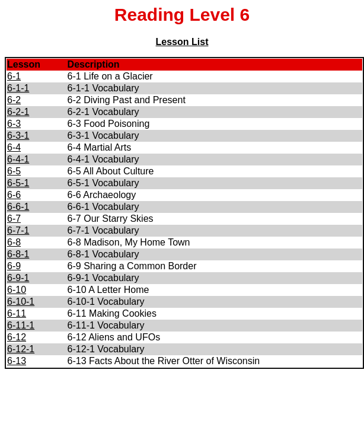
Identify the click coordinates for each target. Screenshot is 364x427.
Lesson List (182, 42)
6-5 (14, 171)
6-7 (14, 219)
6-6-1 (18, 207)
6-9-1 (18, 278)
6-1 (14, 76)
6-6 (14, 195)
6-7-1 (18, 230)
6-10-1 (20, 302)
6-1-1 (18, 88)
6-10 (16, 290)
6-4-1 (18, 159)
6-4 (14, 147)
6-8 (14, 242)
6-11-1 (20, 325)
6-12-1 (20, 349)
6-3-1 (18, 135)
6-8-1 (18, 254)
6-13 (16, 361)
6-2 (14, 100)
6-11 (16, 313)
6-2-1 (18, 112)
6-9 (14, 266)
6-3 (14, 124)
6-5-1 (18, 183)
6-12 (16, 337)
